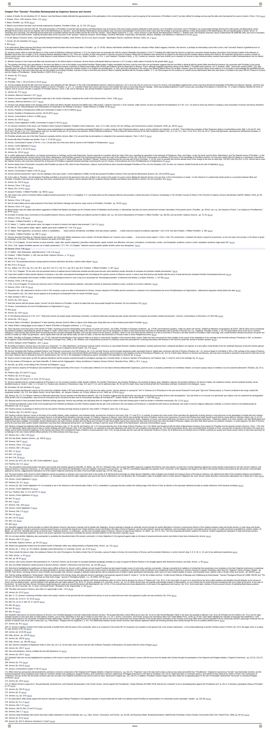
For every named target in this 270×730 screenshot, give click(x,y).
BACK (263, 16)
